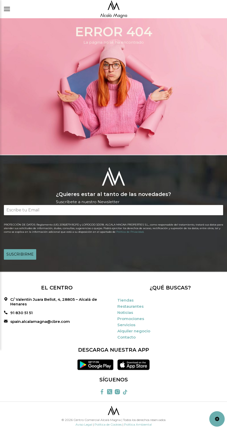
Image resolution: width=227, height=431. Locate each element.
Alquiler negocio (133, 331)
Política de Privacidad (130, 231)
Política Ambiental (138, 424)
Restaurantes (130, 306)
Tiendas (125, 300)
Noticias (125, 312)
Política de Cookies (108, 424)
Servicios (126, 324)
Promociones (130, 318)
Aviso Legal (83, 424)
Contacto (126, 337)
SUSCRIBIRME (20, 254)
